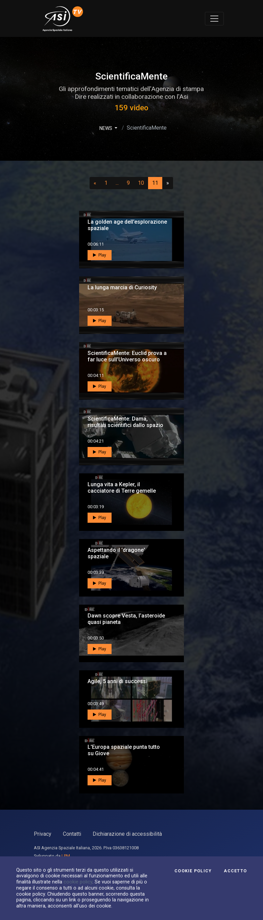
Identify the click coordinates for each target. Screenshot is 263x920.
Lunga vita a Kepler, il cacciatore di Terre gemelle (122, 487)
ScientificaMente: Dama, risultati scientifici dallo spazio (125, 422)
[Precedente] (95, 183)
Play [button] (99, 255)
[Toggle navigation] (214, 18)
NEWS (106, 128)
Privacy (42, 834)
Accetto (235, 871)
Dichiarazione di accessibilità (127, 834)
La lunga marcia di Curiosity (122, 287)
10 (143, 182)
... (118, 182)
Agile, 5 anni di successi (117, 681)
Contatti (72, 834)
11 (157, 182)
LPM (66, 855)
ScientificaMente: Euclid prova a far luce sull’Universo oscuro (127, 356)
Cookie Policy (193, 871)
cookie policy (78, 881)
